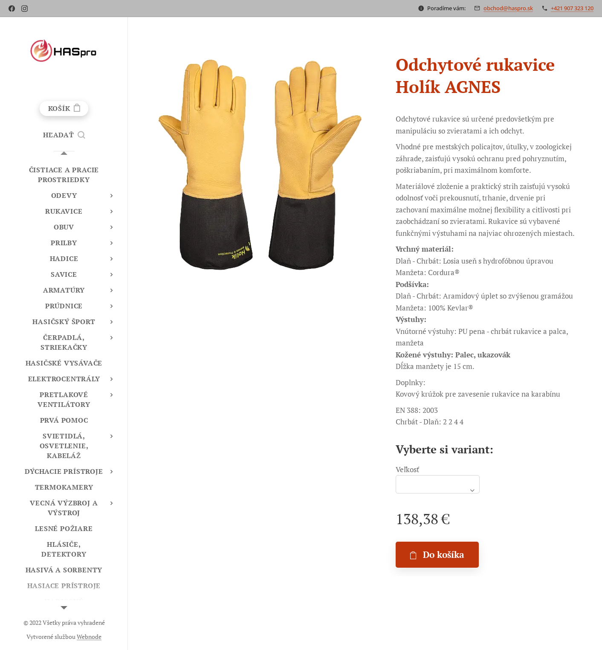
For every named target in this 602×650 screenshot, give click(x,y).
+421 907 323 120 (572, 8)
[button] (64, 135)
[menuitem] (64, 175)
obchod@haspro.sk (508, 8)
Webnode (89, 637)
